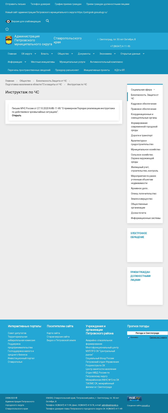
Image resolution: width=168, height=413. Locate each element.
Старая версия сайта (58, 336)
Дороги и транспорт (142, 135)
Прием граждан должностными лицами (107, 4)
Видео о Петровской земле (61, 340)
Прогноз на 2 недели (158, 337)
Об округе (26, 53)
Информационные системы (145, 218)
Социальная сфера (141, 89)
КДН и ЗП (120, 70)
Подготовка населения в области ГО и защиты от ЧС (33, 84)
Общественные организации (139, 206)
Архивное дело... (140, 188)
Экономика (105, 53)
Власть (45, 53)
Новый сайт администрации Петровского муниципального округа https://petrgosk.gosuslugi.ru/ (56, 12)
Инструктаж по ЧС (77, 84)
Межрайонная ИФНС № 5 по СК (102, 380)
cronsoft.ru (146, 405)
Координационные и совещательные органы (144, 116)
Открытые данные (130, 53)
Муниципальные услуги (72, 62)
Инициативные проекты (97, 70)
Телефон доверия (40, 4)
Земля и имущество (141, 199)
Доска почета (138, 213)
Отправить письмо (15, 4)
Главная (12, 53)
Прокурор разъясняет (67, 70)
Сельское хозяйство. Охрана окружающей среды (142, 158)
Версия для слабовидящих (23, 22)
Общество (63, 53)
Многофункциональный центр (102, 347)
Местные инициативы (43, 62)
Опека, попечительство (143, 193)
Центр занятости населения (101, 369)
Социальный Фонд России (100, 358)
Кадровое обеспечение (144, 103)
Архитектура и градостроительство (142, 142)
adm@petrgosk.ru (110, 405)
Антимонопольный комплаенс (106, 62)
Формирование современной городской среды (144, 127)
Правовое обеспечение (143, 109)
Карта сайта (53, 333)
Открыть (16, 115)
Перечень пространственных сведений (29, 70)
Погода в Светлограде (147, 333)
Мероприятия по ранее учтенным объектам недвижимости (143, 179)
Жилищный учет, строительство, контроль (144, 169)
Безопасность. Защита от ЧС (145, 97)
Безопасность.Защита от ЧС (51, 81)
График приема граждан (68, 4)
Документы (84, 53)
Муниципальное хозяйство (145, 149)
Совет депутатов (17, 333)
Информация (15, 62)
